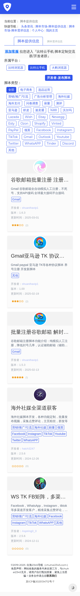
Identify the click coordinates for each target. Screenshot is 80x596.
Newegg (58, 117)
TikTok (13, 137)
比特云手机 (37, 68)
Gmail (28, 137)
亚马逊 (12, 110)
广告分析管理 (43, 96)
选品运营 (44, 90)
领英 (27, 130)
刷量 (47, 103)
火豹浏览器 (59, 68)
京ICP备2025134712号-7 (40, 581)
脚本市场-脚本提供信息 (50, 26)
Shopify (39, 123)
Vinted (56, 123)
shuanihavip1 (30, 207)
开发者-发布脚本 (59, 78)
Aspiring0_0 (29, 531)
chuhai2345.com (56, 564)
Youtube (63, 137)
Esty (11, 123)
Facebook (43, 130)
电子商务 (26, 90)
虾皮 (26, 110)
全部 (11, 90)
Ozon (24, 123)
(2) (19, 225)
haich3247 (28, 448)
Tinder (51, 143)
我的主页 (52, 30)
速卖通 (39, 110)
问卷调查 (32, 103)
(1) (19, 377)
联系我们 (52, 575)
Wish (28, 117)
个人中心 (38, 30)
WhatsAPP (33, 143)
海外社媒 (64, 96)
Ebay (42, 117)
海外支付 (14, 103)
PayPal (13, 130)
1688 (53, 110)
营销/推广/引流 (18, 96)
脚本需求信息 (55, 41)
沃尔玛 (67, 110)
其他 (11, 150)
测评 (59, 103)
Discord (68, 143)
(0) (20, 466)
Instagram (64, 130)
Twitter (13, 143)
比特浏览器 (15, 68)
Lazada (13, 117)
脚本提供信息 (28, 41)
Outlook (45, 137)
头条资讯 (27, 26)
